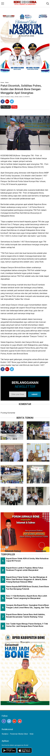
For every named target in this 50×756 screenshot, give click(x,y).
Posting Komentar (8, 413)
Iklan (31, 734)
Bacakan (5, 107)
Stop (14, 107)
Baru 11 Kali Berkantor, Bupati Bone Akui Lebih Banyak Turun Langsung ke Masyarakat (26, 597)
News (7, 82)
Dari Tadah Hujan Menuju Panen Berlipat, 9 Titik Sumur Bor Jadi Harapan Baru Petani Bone (27, 625)
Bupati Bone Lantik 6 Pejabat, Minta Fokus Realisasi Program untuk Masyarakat (24, 569)
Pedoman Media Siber (19, 734)
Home (2, 82)
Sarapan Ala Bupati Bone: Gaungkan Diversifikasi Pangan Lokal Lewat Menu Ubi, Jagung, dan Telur (27, 606)
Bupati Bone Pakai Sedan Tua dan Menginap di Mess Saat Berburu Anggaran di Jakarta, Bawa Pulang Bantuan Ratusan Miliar (26, 579)
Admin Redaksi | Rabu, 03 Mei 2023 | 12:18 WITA (15, 97)
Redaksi (5, 734)
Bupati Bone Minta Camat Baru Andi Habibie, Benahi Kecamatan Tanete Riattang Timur (25, 615)
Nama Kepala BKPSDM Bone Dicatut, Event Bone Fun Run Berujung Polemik (27, 587)
